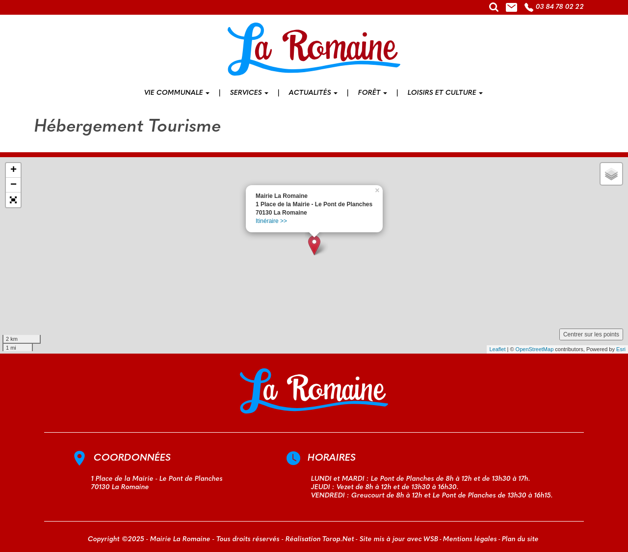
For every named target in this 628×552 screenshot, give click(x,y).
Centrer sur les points (591, 334)
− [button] (13, 185)
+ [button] (13, 170)
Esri (621, 349)
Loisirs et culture (445, 93)
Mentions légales (470, 539)
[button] (13, 200)
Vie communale (176, 93)
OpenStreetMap (535, 349)
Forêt (372, 93)
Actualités (313, 93)
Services (249, 93)
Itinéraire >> (271, 221)
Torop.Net (338, 539)
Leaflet (497, 349)
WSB (430, 539)
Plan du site (520, 539)
